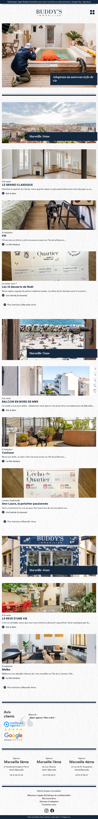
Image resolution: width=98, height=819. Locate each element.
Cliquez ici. (66, 817)
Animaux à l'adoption (49, 802)
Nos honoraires (49, 798)
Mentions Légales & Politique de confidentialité (49, 795)
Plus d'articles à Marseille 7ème (20, 521)
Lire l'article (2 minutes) (14, 295)
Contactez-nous (49, 805)
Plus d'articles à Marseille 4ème (20, 687)
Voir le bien (9, 193)
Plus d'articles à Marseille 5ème (20, 304)
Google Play (76, 2)
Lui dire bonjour (11, 244)
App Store (87, 2)
